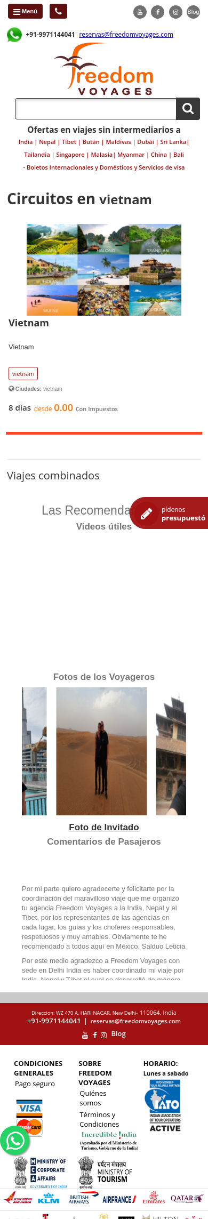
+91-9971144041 (50, 34)
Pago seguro (35, 1083)
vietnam (23, 374)
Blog (193, 12)
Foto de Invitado (104, 827)
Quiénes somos (92, 1098)
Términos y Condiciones (99, 1119)
